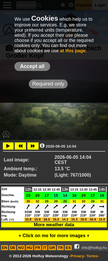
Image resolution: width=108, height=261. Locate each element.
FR (37, 247)
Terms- (92, 256)
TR (60, 247)
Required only (48, 84)
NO (21, 247)
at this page (73, 50)
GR (52, 247)
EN (4, 247)
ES (68, 247)
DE (13, 247)
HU (29, 247)
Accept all (32, 66)
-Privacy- (77, 256)
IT (44, 247)
